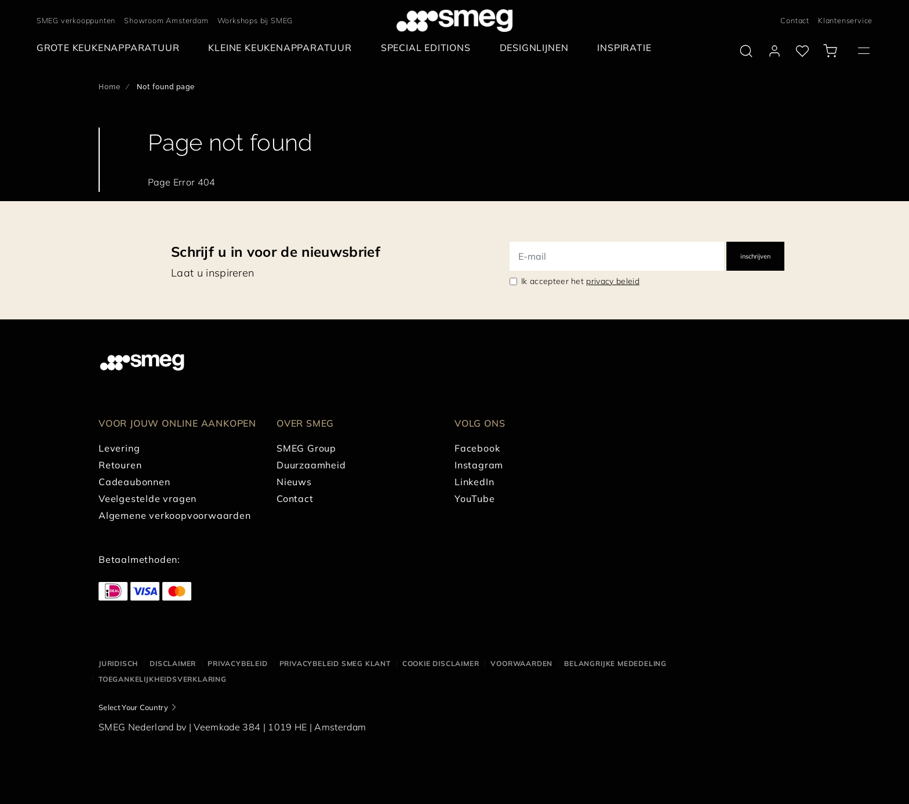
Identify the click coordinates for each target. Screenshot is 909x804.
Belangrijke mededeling (615, 663)
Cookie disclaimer (440, 663)
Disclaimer (173, 663)
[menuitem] (111, 48)
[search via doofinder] (746, 51)
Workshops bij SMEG (255, 20)
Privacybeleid (237, 663)
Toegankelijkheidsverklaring (163, 679)
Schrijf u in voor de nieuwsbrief (275, 251)
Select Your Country (133, 707)
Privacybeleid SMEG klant (335, 663)
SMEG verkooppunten (76, 20)
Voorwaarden (521, 663)
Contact (794, 20)
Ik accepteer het (580, 281)
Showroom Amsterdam (166, 20)
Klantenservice (845, 20)
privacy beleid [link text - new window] (612, 281)
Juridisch (118, 663)
